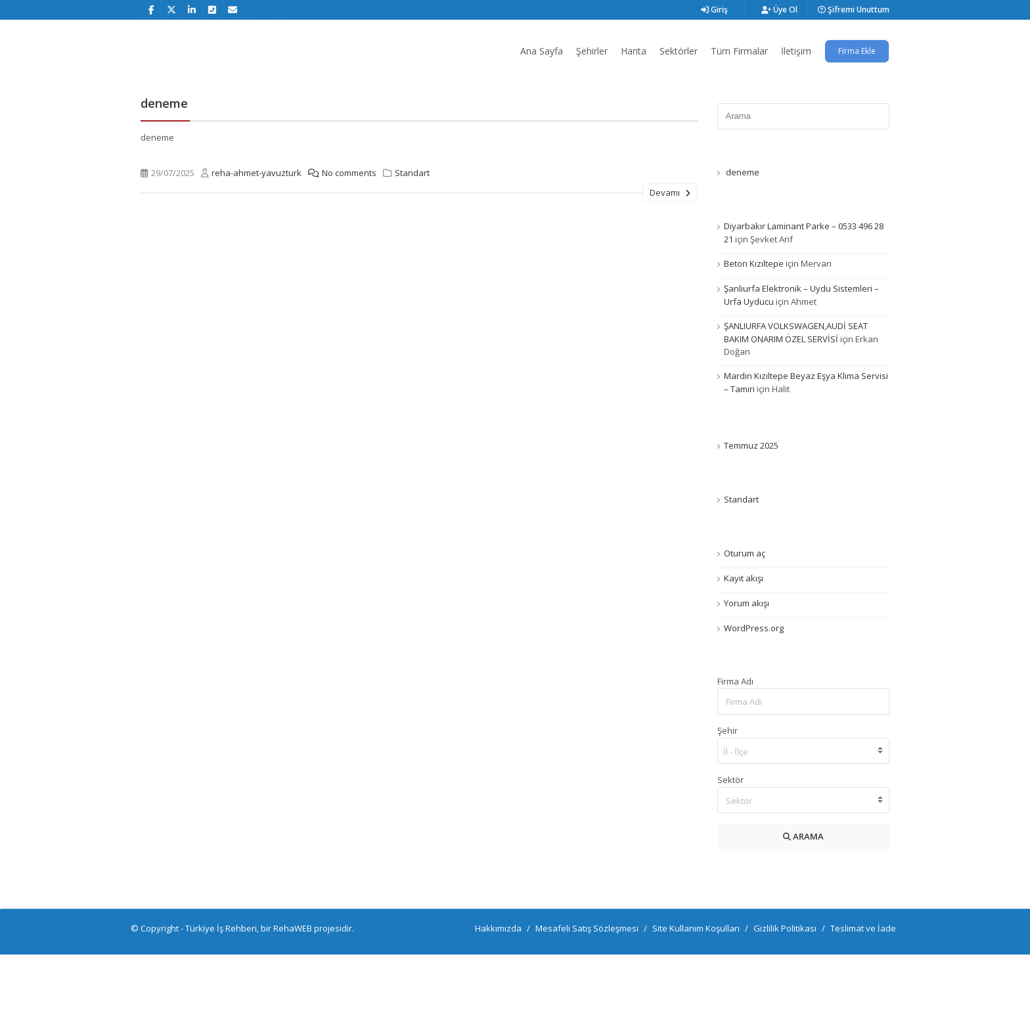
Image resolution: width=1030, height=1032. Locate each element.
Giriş (714, 9)
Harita (633, 51)
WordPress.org (754, 705)
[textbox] (803, 878)
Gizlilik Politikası (785, 1006)
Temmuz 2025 (751, 523)
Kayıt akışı (743, 656)
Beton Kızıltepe (754, 341)
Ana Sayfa (541, 51)
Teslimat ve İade (863, 1006)
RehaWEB (292, 1006)
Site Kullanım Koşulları (696, 1006)
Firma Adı (735, 759)
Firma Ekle (857, 50)
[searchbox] (804, 830)
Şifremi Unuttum (853, 9)
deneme (164, 181)
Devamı (670, 270)
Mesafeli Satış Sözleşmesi (586, 1006)
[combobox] (803, 828)
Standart (412, 250)
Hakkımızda (498, 1006)
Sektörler (679, 51)
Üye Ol (779, 9)
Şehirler (592, 51)
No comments (339, 250)
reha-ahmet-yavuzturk (257, 250)
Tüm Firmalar (739, 51)
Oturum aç (744, 631)
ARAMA (803, 914)
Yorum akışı (746, 680)
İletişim (796, 51)
